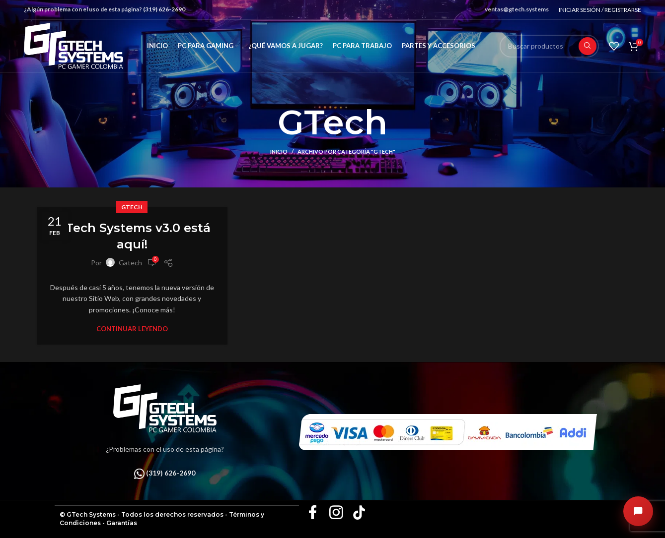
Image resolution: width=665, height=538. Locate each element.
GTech (132, 207)
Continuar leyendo (132, 329)
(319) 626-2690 (164, 9)
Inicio (279, 151)
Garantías (121, 523)
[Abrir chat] (638, 511)
